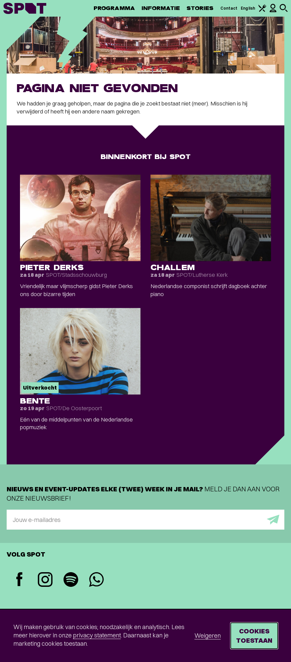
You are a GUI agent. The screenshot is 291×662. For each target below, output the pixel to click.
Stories (200, 8)
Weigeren (207, 635)
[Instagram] (45, 580)
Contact (229, 8)
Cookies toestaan (254, 635)
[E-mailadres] (145, 520)
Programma (114, 8)
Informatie (161, 8)
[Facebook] (19, 580)
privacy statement (97, 635)
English (248, 8)
